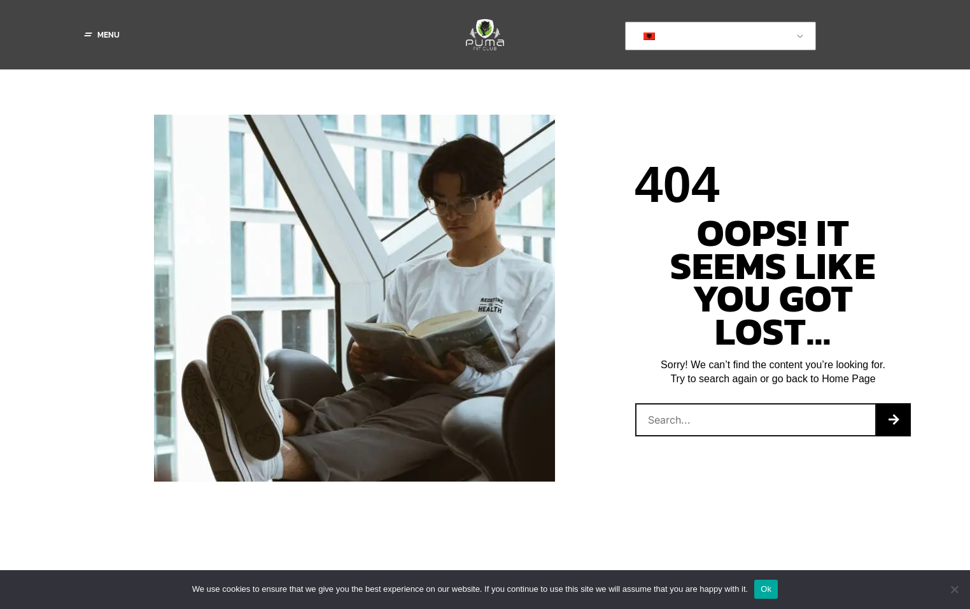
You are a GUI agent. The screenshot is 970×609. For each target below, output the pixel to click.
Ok (766, 589)
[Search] (893, 419)
